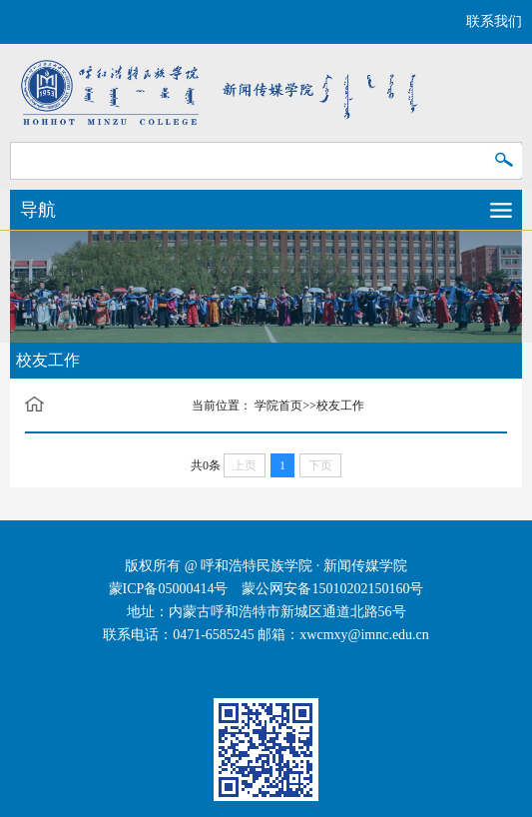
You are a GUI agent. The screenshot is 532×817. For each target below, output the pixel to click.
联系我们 (494, 21)
